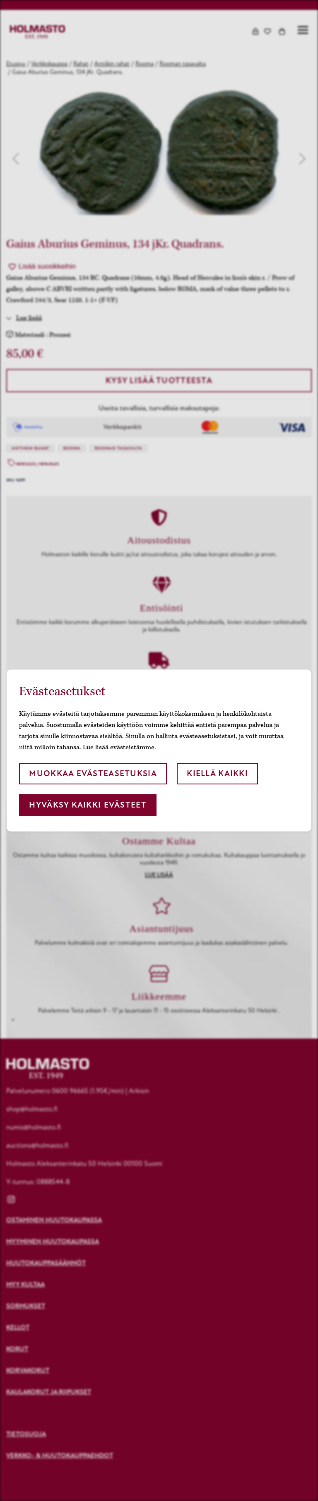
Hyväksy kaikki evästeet (87, 805)
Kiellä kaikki (217, 773)
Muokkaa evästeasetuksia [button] (93, 773)
